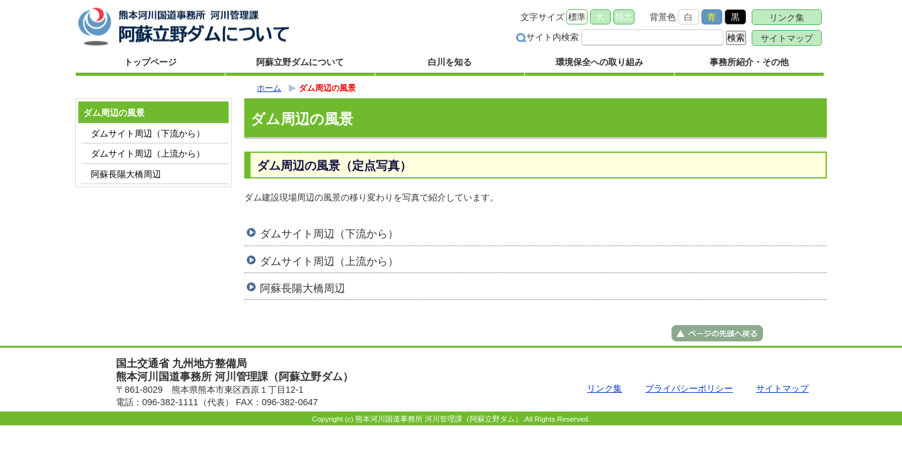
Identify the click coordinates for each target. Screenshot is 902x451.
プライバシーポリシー (689, 388)
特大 (624, 17)
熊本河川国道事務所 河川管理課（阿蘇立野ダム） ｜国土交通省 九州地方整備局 (184, 26)
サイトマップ (786, 38)
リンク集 (786, 18)
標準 (577, 17)
